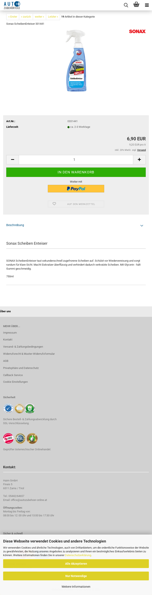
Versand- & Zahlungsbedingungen (23, 346)
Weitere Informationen (76, 586)
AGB (5, 360)
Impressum (10, 332)
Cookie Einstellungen (15, 381)
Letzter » (53, 16)
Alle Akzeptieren (76, 563)
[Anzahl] (76, 159)
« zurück (26, 16)
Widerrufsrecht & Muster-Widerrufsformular (29, 353)
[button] (12, 159)
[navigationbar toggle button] (147, 5)
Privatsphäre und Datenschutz (21, 368)
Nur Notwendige (76, 576)
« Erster (12, 16)
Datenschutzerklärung (78, 555)
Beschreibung (15, 225)
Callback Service (13, 375)
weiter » (39, 16)
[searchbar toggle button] (126, 5)
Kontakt (7, 339)
